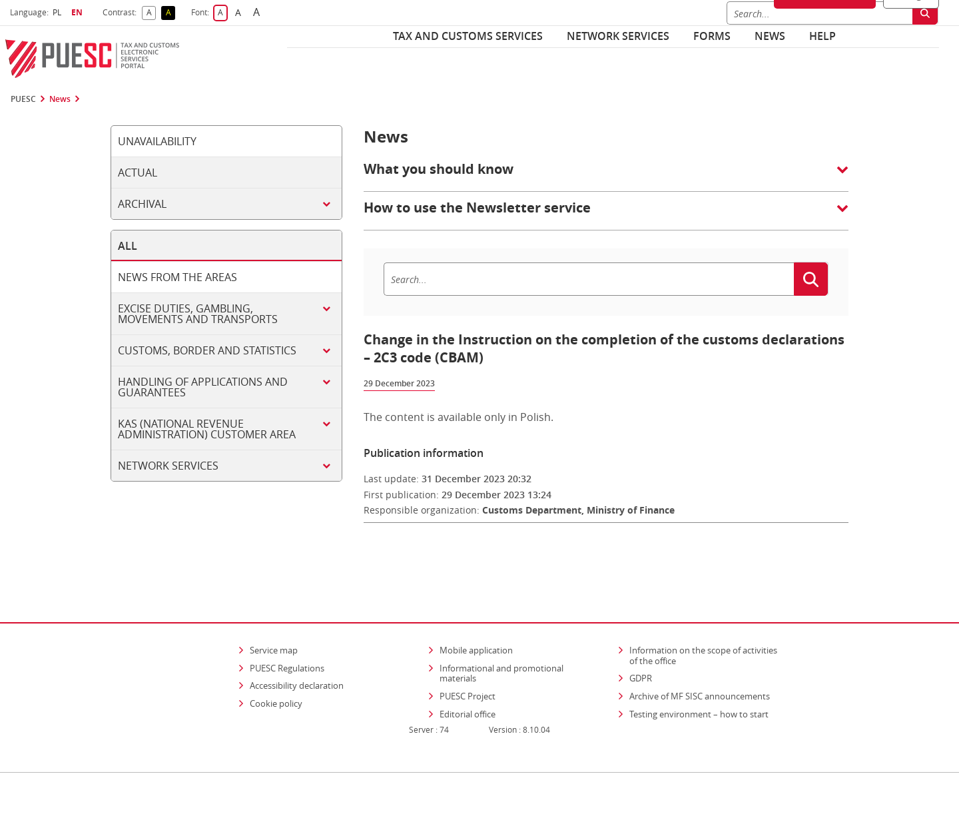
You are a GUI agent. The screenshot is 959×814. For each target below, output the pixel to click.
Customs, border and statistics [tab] (207, 350)
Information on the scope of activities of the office (707, 617)
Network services (618, 36)
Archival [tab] (142, 204)
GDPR (640, 639)
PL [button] (58, 12)
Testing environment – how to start (699, 675)
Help (822, 36)
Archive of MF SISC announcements (699, 657)
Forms (712, 36)
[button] (606, 176)
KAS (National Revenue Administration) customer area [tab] (207, 429)
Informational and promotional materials (501, 634)
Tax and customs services (468, 36)
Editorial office (467, 675)
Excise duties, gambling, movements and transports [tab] (198, 313)
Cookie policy (276, 665)
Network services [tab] (168, 465)
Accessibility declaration (297, 647)
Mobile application (476, 611)
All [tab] (127, 245)
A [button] (152, 13)
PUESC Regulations (287, 629)
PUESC (23, 99)
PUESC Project (467, 657)
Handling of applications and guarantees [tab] (203, 387)
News (770, 36)
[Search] (589, 279)
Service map (274, 611)
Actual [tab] (137, 172)
